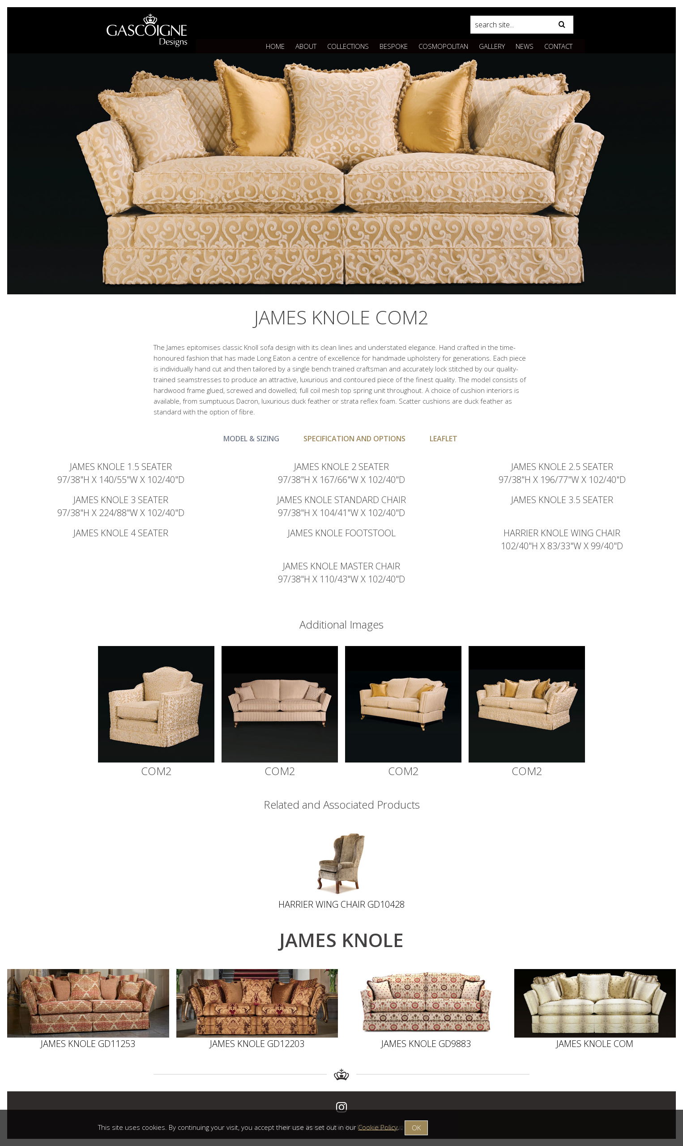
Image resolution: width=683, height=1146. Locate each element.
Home (275, 46)
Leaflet (443, 439)
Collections (348, 46)
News (525, 46)
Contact (558, 46)
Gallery (492, 46)
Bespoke (394, 46)
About (305, 46)
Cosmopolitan (443, 46)
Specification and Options (354, 439)
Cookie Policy (377, 1126)
